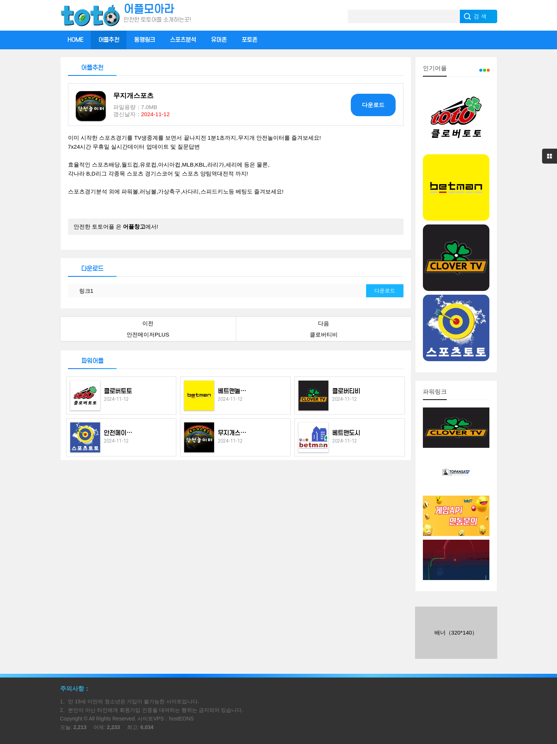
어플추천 (108, 40)
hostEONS (181, 719)
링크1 (86, 291)
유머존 (219, 40)
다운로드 (373, 105)
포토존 (249, 40)
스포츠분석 (183, 40)
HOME (75, 40)
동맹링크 (144, 40)
